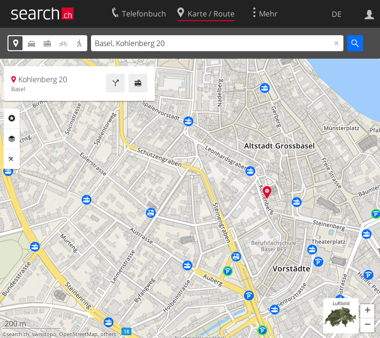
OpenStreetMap (78, 334)
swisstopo (44, 334)
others (108, 334)
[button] (367, 311)
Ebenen (12, 139)
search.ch (18, 334)
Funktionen (12, 159)
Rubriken (12, 118)
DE (337, 14)
